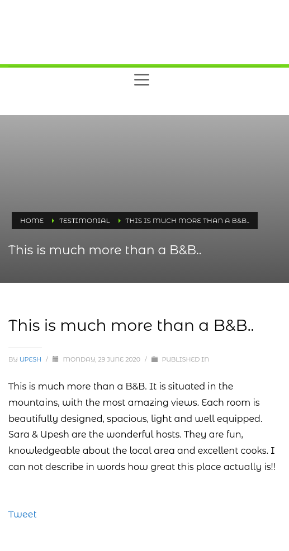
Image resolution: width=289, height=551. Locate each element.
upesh (31, 359)
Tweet (22, 514)
